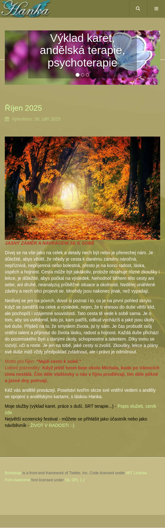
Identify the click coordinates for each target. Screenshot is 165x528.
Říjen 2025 (23, 108)
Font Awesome (17, 480)
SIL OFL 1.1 (75, 480)
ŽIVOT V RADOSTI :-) (52, 425)
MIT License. (137, 473)
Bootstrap (13, 473)
